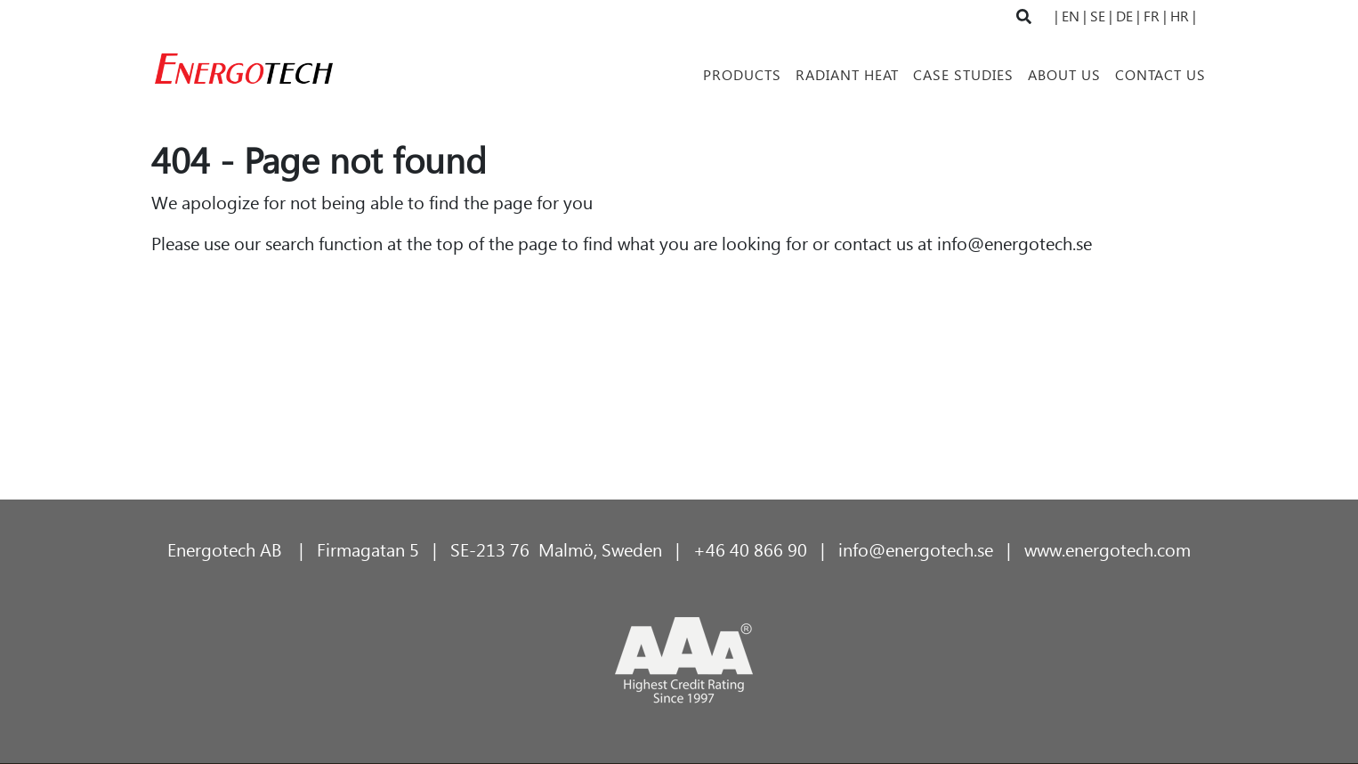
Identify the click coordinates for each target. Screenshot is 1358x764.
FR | (1155, 15)
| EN (1069, 15)
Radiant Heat (847, 74)
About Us (1064, 74)
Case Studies (963, 74)
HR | (1183, 15)
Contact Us (1160, 74)
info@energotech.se (1014, 242)
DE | (1126, 15)
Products (742, 74)
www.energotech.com (1107, 548)
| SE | (1097, 15)
